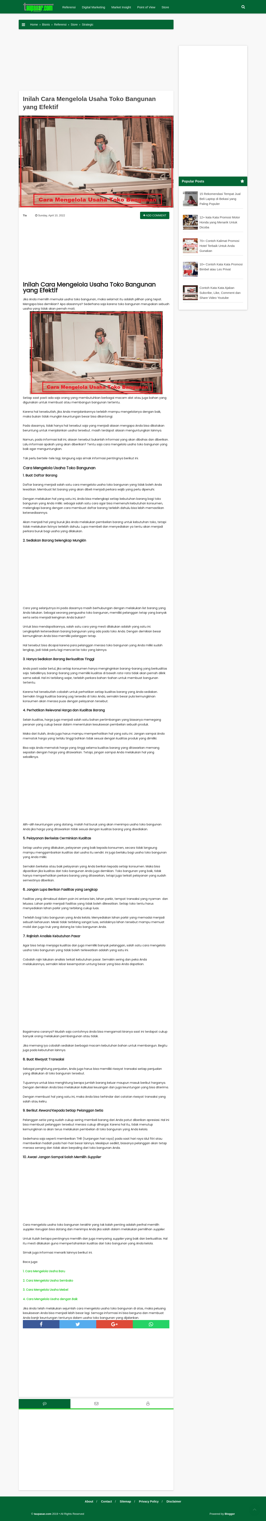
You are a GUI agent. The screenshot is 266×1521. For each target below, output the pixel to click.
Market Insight (121, 7)
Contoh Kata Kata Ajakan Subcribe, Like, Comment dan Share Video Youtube (220, 292)
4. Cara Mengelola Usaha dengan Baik (50, 1299)
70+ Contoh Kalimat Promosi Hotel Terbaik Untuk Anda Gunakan (219, 245)
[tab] (44, 1403)
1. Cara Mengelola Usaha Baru (44, 1271)
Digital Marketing (93, 7)
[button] (243, 7)
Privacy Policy (149, 1501)
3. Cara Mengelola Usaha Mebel (45, 1290)
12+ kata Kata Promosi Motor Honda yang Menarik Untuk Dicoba (220, 222)
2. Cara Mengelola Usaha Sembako (48, 1280)
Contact (106, 1501)
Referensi (69, 7)
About (89, 1501)
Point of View (146, 7)
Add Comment (154, 215)
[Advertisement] (96, 61)
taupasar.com (42, 1513)
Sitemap (125, 1501)
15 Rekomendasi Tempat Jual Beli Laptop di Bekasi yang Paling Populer (220, 198)
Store (165, 7)
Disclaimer (173, 1501)
